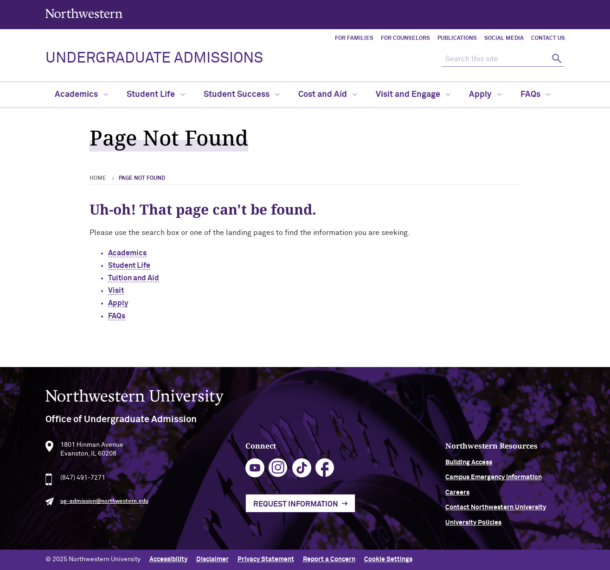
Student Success (242, 94)
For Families (354, 38)
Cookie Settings (388, 559)
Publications (457, 38)
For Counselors (405, 38)
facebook (324, 471)
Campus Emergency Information (493, 480)
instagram (278, 471)
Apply (485, 94)
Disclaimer (212, 559)
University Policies (473, 525)
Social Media (504, 38)
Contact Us (548, 38)
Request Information (295, 507)
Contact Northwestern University (495, 510)
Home (98, 178)
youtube (254, 471)
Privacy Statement (266, 559)
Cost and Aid (327, 94)
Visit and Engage (413, 94)
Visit (116, 290)
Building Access (468, 465)
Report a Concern (329, 559)
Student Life (156, 94)
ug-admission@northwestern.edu (104, 504)
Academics (81, 94)
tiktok (301, 471)
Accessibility (168, 559)
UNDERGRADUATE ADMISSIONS (154, 58)
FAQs (535, 94)
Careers (457, 495)
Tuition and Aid (133, 278)
